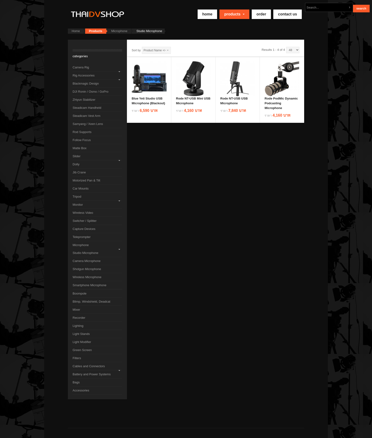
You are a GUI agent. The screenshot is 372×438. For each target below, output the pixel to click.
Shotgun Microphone (87, 269)
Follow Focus (82, 140)
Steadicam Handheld (87, 108)
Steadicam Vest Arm (86, 116)
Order (261, 14)
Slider (76, 156)
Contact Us (287, 14)
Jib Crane (79, 172)
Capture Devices (84, 229)
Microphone (119, 31)
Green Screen (82, 350)
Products (234, 14)
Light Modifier (82, 342)
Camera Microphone (87, 261)
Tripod (77, 196)
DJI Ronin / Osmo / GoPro (90, 91)
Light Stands (81, 334)
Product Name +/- (155, 50)
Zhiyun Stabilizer (84, 99)
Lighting (78, 326)
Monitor (78, 204)
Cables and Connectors (89, 366)
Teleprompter (82, 237)
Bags (76, 382)
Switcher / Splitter (85, 221)
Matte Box (80, 148)
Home (76, 31)
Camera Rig (81, 67)
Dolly (76, 164)
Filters (77, 358)
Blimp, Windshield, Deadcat (91, 301)
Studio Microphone (85, 253)
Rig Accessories (83, 75)
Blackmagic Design (86, 83)
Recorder (79, 317)
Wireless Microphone (87, 277)
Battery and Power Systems (92, 374)
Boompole (80, 293)
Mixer (76, 309)
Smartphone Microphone (89, 285)
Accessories (81, 390)
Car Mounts (80, 188)
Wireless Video (83, 212)
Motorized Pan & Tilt (86, 180)
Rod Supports (82, 132)
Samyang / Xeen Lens (88, 124)
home (207, 14)
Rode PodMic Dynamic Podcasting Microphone (281, 103)
